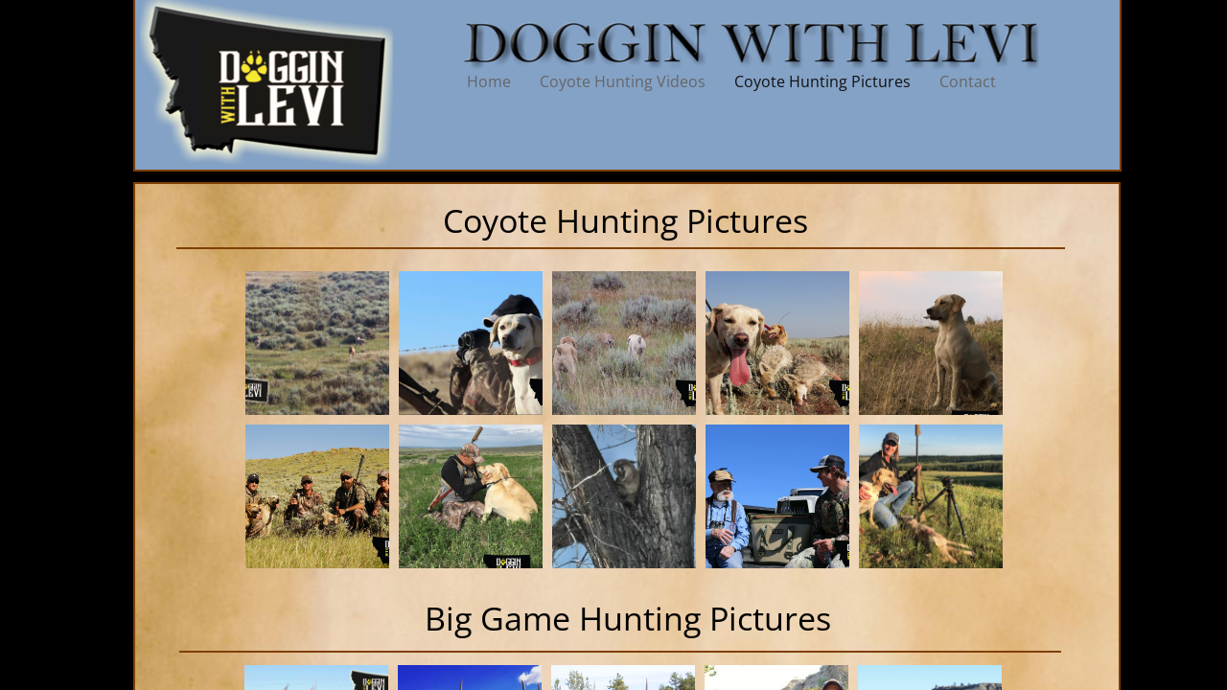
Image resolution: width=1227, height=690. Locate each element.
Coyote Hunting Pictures (822, 81)
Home (489, 81)
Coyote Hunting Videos (623, 81)
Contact (967, 81)
